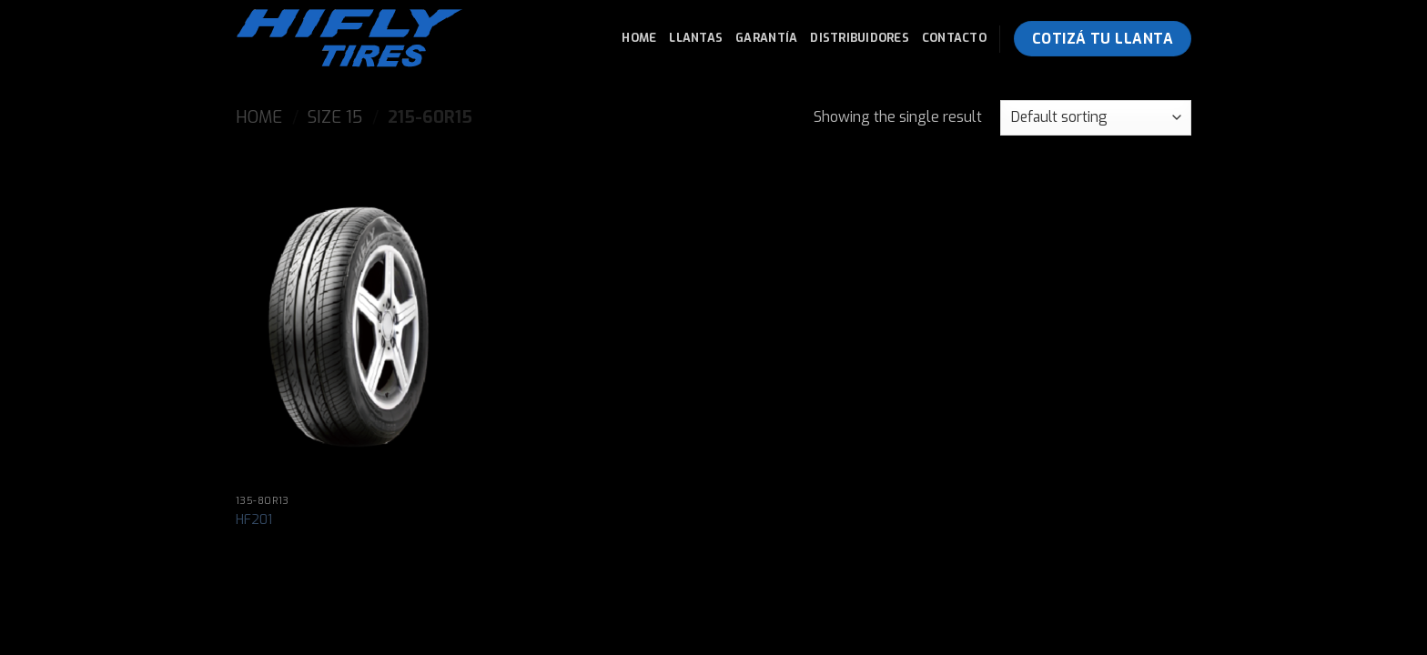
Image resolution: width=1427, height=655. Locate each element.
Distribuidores (859, 37)
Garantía (766, 37)
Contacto (954, 37)
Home (639, 37)
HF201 (254, 520)
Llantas (696, 37)
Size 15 (335, 117)
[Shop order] (1095, 118)
